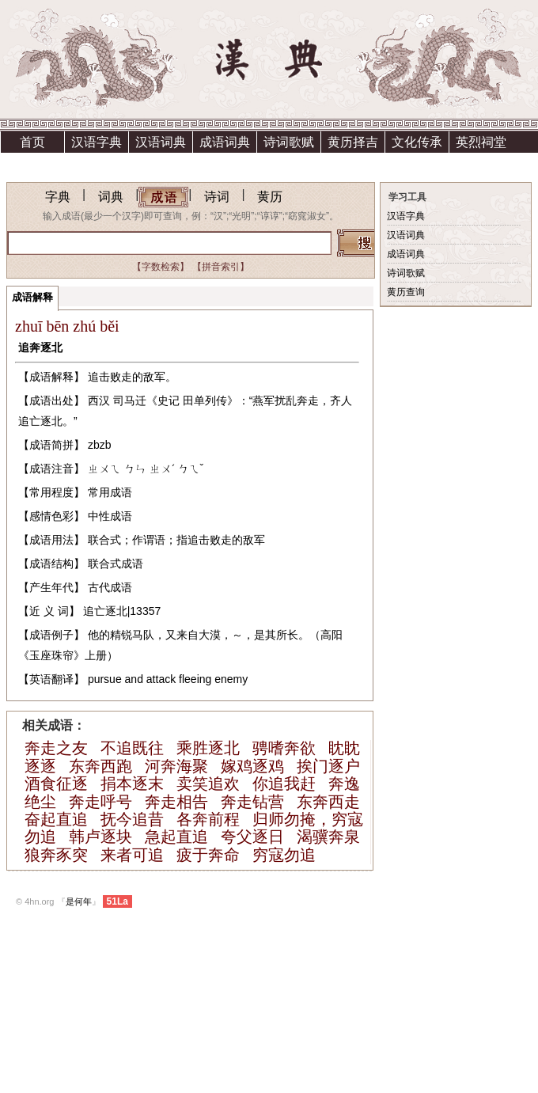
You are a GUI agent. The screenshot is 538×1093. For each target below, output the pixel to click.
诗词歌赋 (288, 142)
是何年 (79, 901)
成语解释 (32, 297)
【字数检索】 (160, 266)
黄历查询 (406, 292)
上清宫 (97, 163)
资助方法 (160, 163)
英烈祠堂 (481, 142)
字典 (57, 196)
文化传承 (417, 142)
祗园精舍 (32, 163)
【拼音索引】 (220, 266)
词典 (110, 196)
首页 (32, 142)
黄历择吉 (353, 142)
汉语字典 (96, 142)
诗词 (216, 196)
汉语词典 (160, 142)
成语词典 (224, 142)
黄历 (269, 196)
